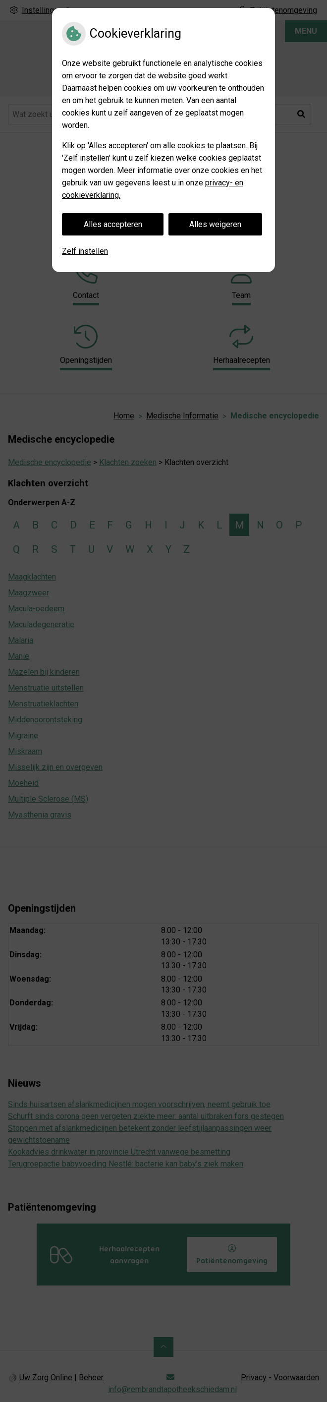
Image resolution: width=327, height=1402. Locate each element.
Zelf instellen (85, 251)
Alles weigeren (215, 224)
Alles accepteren (113, 224)
